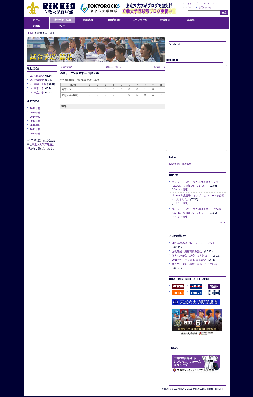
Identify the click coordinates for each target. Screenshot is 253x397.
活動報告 (165, 19)
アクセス (189, 7)
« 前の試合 (66, 67)
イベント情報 (180, 189)
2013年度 (35, 121)
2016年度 (35, 108)
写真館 (191, 19)
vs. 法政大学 (37, 75)
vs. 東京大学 (37, 88)
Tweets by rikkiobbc (180, 163)
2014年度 (35, 116)
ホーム (36, 19)
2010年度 (35, 133)
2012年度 (35, 125)
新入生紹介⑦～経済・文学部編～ (191, 255)
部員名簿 (88, 19)
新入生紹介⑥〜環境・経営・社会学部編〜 (196, 264)
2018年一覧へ (113, 67)
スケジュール (139, 19)
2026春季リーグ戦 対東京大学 (189, 259)
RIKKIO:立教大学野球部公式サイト (51, 8)
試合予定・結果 (62, 19)
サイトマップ (191, 3)
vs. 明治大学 (37, 80)
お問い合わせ (205, 7)
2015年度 (35, 112)
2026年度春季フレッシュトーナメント (193, 243)
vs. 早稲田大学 (38, 84)
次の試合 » (159, 67)
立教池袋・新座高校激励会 (187, 251)
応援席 (36, 26)
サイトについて (210, 3)
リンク (61, 26)
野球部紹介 (114, 19)
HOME (31, 33)
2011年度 (35, 129)
